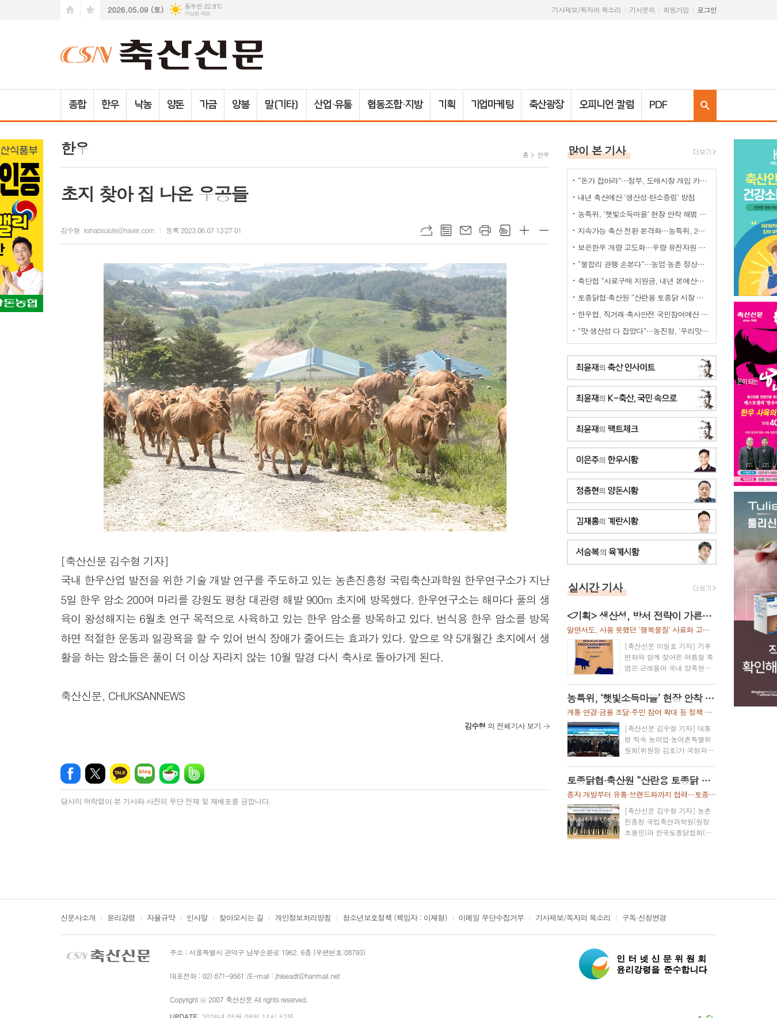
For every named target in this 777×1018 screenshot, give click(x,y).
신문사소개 (78, 918)
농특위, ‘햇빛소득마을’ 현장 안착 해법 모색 (644, 213)
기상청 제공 (197, 13)
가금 (207, 105)
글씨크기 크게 (524, 230)
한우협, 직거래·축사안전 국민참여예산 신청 (644, 314)
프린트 (485, 230)
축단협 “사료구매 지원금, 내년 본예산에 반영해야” (644, 280)
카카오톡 (120, 773)
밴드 (194, 773)
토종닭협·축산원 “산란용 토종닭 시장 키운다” (644, 297)
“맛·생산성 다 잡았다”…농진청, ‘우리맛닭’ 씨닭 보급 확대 (644, 330)
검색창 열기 (705, 105)
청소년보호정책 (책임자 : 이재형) (394, 918)
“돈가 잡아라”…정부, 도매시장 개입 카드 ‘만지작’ (644, 180)
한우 (110, 105)
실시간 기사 (595, 587)
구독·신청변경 (644, 918)
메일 (465, 230)
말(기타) (282, 105)
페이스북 (70, 773)
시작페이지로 (70, 10)
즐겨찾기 (90, 10)
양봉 (240, 105)
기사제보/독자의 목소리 (586, 9)
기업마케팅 (492, 105)
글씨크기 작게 (544, 230)
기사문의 (642, 9)
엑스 (95, 773)
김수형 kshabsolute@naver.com (107, 230)
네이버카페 (169, 773)
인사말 (197, 918)
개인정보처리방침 (303, 918)
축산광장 (546, 105)
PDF (658, 105)
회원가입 (676, 9)
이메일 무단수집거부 (491, 918)
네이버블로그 (145, 773)
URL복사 (426, 230)
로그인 (707, 9)
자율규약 (161, 918)
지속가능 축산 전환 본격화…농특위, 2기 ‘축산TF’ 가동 (644, 230)
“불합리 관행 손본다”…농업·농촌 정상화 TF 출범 (644, 264)
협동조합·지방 (394, 105)
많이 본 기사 (597, 150)
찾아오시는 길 (241, 918)
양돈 (175, 105)
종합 (77, 105)
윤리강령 (121, 918)
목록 (446, 230)
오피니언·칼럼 (606, 105)
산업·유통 (333, 105)
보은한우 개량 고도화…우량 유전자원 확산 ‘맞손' (644, 247)
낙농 (142, 105)
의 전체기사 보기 (502, 725)
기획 (446, 105)
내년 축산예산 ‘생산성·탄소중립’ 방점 (636, 197)
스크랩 (505, 230)
